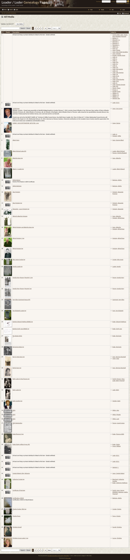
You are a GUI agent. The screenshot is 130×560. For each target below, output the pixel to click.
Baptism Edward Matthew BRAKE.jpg (23, 322)
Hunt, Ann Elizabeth (117, 311)
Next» (49, 28)
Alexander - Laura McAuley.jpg (21, 209)
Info (113, 9)
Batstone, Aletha (117, 180)
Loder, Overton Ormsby (118, 85)
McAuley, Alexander (117, 209)
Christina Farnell (17, 527)
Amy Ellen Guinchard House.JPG (21, 300)
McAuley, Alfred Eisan (118, 218)
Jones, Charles (116, 50)
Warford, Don (116, 98)
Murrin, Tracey (116, 88)
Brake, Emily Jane (117, 329)
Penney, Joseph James (118, 423)
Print (120, 13)
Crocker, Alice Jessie (117, 259)
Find (91, 9)
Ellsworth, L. (115, 43)
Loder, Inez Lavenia (117, 69)
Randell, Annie (116, 91)
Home (5, 9)
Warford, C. (115, 467)
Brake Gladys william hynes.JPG (21, 444)
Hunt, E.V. (115, 48)
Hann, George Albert (118, 140)
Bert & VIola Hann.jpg (19, 357)
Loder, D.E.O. (115, 103)
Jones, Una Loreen (117, 108)
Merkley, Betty (116, 401)
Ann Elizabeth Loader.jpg (19, 311)
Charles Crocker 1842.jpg (19, 509)
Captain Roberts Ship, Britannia (21, 473)
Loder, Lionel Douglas (118, 79)
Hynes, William (116, 446)
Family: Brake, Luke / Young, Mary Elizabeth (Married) (120, 35)
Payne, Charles (116, 516)
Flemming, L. (115, 45)
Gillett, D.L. (115, 47)
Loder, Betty (115, 390)
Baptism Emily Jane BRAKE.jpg (21, 329)
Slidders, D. (115, 93)
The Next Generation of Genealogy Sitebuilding (58, 555)
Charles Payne (16, 516)
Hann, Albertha (116, 158)
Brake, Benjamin (116, 336)
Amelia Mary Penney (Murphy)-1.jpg (23, 277)
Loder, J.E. (115, 71)
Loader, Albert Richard (118, 151)
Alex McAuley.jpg (17, 203)
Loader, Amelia (116, 266)
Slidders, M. (115, 95)
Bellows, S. (115, 38)
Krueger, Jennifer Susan (118, 55)
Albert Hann (16, 140)
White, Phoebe (116, 414)
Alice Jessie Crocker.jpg (19, 259)
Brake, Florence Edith (118, 434)
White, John (115, 410)
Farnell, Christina (117, 527)
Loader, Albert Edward (118, 169)
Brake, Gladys (116, 444)
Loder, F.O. (115, 67)
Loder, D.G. (115, 62)
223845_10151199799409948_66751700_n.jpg (26, 123)
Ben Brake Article (17, 336)
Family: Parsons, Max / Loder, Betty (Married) (118, 379)
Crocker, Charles (116, 509)
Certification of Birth (18, 498)
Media (102, 9)
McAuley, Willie (116, 136)
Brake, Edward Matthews (119, 322)
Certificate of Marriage (19, 490)
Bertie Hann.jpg (17, 368)
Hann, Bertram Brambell (119, 357)
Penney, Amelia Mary (118, 277)
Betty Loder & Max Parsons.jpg (21, 379)
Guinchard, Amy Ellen (118, 300)
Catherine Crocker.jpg (18, 479)
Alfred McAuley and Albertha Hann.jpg (23, 227)
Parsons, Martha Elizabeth (119, 153)
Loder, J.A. (115, 74)
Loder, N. (114, 83)
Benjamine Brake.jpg (18, 347)
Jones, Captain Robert (118, 473)
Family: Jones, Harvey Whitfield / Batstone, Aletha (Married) (120, 492)
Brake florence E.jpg (18, 434)
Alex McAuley (16, 192)
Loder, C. (114, 59)
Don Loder (68, 558)
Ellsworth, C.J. (116, 40)
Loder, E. (114, 66)
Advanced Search (120, 3)
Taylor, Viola (115, 358)
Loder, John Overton (118, 72)
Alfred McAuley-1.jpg (18, 238)
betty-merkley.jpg (17, 401)
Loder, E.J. (115, 64)
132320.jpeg (16, 108)
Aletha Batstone (17, 186)
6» (45, 28)
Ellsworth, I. (115, 42)
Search (11, 9)
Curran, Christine (117, 538)
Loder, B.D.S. (115, 455)
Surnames (127, 3)
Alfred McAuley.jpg (18, 248)
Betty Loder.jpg (17, 390)
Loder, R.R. (115, 86)
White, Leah (115, 419)
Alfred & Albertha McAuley (20, 216)
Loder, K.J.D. (115, 76)
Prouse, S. (115, 90)
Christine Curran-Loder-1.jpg (20, 538)
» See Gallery (19, 24)
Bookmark (126, 13)
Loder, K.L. (115, 78)
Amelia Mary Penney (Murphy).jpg (22, 289)
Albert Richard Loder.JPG (19, 151)
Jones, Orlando (116, 54)
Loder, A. (114, 57)
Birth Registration (17, 423)
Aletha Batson (16, 180)
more (123, 9)
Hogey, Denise (116, 123)
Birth (14, 410)
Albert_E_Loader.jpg (18, 169)
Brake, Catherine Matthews (119, 483)
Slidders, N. (115, 97)
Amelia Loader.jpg (17, 266)
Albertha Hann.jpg (18, 158)
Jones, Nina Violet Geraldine (120, 52)
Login (17, 9)
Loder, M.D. (115, 81)
